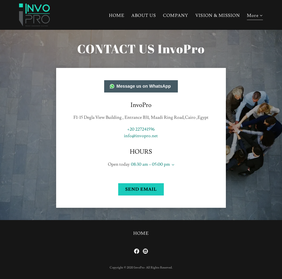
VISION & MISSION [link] (217, 15)
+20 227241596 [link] (141, 129)
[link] (34, 14)
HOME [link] (116, 15)
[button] (255, 16)
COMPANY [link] (175, 15)
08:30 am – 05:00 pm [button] (150, 164)
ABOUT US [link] (143, 15)
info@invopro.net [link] (141, 136)
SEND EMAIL (141, 189)
